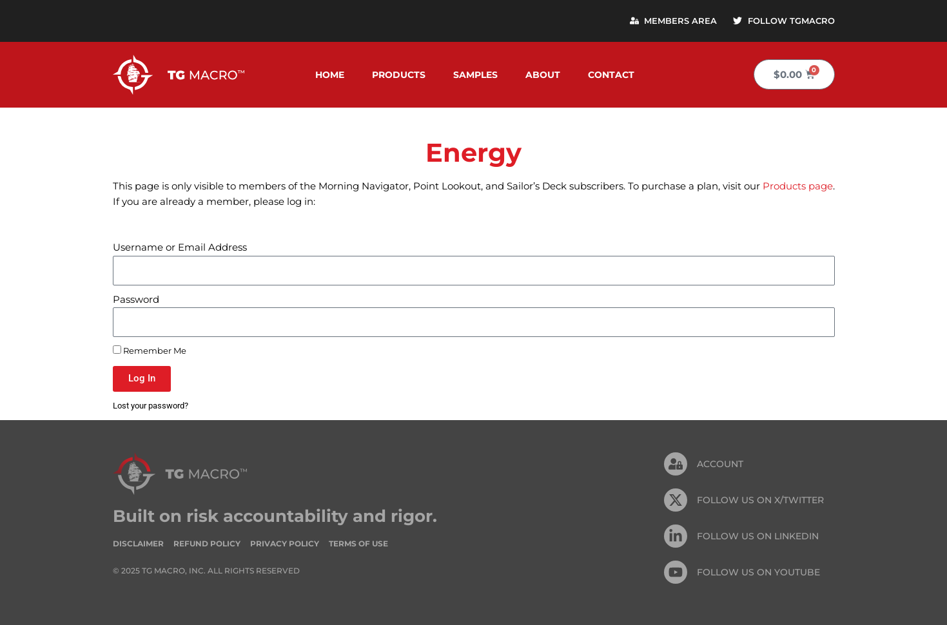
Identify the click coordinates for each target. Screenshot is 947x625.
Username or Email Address (180, 248)
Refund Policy (206, 543)
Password (136, 299)
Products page (798, 186)
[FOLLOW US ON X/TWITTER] (675, 500)
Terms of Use (358, 543)
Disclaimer (138, 543)
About (542, 75)
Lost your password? (150, 405)
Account (720, 464)
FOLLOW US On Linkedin (758, 536)
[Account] (675, 464)
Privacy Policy (284, 543)
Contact (611, 75)
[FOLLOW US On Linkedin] (675, 536)
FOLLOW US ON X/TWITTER (760, 500)
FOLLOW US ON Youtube (758, 572)
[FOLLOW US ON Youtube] (675, 572)
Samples (475, 75)
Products (398, 75)
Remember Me (149, 350)
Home (329, 75)
